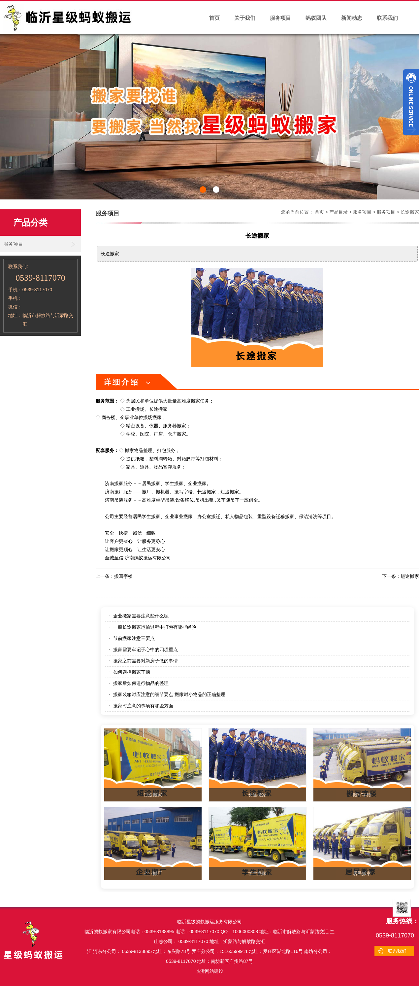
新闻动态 (351, 18)
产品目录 (338, 212)
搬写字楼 (123, 576)
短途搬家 (410, 576)
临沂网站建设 (209, 971)
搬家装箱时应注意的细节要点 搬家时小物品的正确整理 (169, 694)
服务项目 (280, 18)
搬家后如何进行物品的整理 (141, 683)
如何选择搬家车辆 (131, 672)
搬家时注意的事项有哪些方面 (143, 705)
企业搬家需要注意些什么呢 (141, 615)
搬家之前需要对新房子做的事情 (145, 660)
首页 (214, 18)
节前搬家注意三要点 (134, 638)
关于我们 (244, 18)
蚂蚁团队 (316, 18)
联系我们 (387, 18)
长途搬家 (410, 212)
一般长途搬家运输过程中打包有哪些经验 (154, 627)
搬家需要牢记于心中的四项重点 (145, 649)
